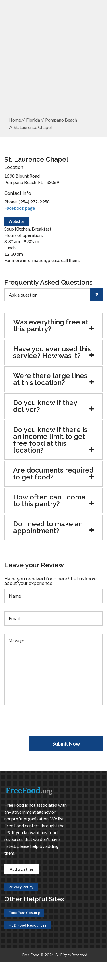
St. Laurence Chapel (33, 127)
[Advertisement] (53, 58)
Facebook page (19, 208)
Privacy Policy (21, 887)
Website (16, 221)
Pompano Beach (61, 119)
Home (15, 119)
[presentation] (47, 725)
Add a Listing (21, 869)
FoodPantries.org (24, 912)
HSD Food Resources (28, 925)
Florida (33, 119)
